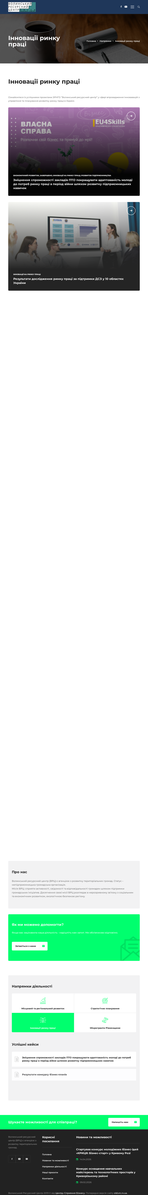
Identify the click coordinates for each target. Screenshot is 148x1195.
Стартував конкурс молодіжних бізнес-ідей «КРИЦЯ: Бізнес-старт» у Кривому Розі (107, 1151)
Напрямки (105, 41)
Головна (91, 41)
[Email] (26, 1159)
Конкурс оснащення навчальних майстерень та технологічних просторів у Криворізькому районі (105, 1172)
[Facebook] (121, 7)
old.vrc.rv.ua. (120, 1193)
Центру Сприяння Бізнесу (70, 1193)
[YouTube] (125, 7)
